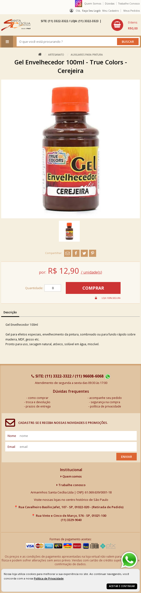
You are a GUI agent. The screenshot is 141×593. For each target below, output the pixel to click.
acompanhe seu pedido (105, 398)
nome (12, 436)
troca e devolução (38, 402)
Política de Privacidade (49, 578)
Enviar (126, 456)
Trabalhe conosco (70, 485)
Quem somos (71, 476)
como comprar (38, 398)
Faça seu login (91, 10)
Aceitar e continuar (122, 586)
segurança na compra (105, 402)
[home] (15, 25)
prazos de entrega (38, 406)
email (11, 447)
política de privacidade (105, 406)
